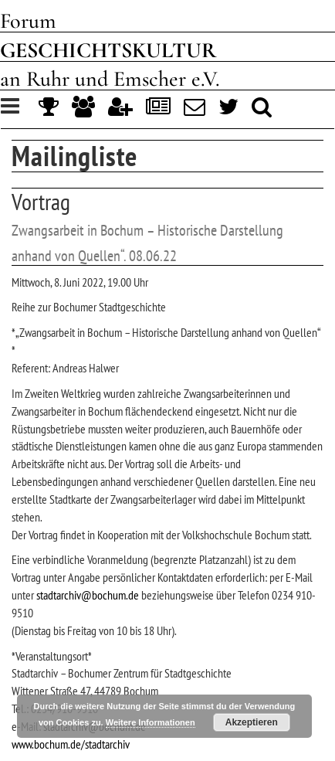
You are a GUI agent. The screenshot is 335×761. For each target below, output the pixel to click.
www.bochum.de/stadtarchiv (71, 744)
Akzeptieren (251, 722)
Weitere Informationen (150, 722)
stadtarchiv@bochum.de (87, 595)
